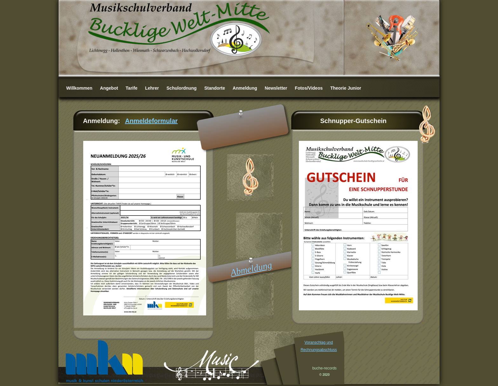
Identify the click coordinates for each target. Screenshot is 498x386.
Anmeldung (245, 88)
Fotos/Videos (309, 88)
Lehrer (152, 88)
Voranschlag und (319, 342)
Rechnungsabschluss (318, 350)
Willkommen (79, 88)
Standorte (214, 88)
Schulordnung (181, 88)
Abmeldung (251, 269)
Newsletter (276, 88)
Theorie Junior (345, 88)
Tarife (132, 88)
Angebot (109, 88)
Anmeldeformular (151, 120)
